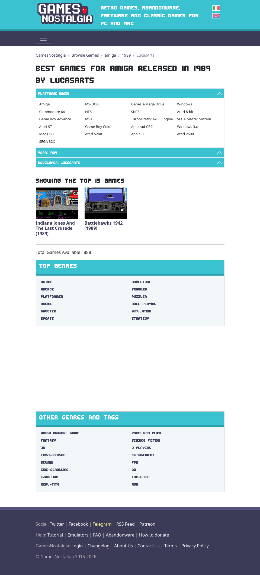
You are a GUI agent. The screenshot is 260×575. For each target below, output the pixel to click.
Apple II (137, 133)
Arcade (47, 289)
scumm (47, 462)
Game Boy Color (98, 126)
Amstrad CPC (142, 126)
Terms (170, 546)
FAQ (97, 535)
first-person (53, 455)
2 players (141, 448)
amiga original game (60, 433)
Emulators (78, 535)
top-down (141, 477)
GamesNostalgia (51, 55)
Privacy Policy (195, 546)
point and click (147, 433)
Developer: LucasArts (59, 163)
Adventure (141, 282)
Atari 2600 (185, 133)
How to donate (154, 535)
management (143, 455)
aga (135, 484)
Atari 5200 (93, 133)
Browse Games (85, 55)
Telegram (102, 524)
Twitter (57, 524)
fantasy (48, 440)
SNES (135, 111)
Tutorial (55, 535)
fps (135, 462)
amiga (110, 55)
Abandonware (120, 535)
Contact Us (148, 546)
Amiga (44, 104)
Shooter (48, 311)
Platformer (52, 297)
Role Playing (144, 304)
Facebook (78, 524)
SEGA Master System (194, 119)
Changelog (99, 546)
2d (134, 470)
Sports (47, 318)
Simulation (141, 311)
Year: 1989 (47, 153)
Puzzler (139, 297)
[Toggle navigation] (43, 38)
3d (43, 448)
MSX (88, 119)
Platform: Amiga (53, 94)
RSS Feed (125, 524)
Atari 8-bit (185, 111)
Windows (184, 104)
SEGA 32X (47, 141)
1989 (126, 55)
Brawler (139, 289)
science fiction (146, 440)
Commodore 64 (52, 111)
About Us (123, 546)
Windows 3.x (187, 126)
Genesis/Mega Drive (148, 104)
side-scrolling (55, 470)
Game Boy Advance (55, 119)
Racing (47, 304)
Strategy (140, 318)
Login (77, 546)
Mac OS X (47, 133)
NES (88, 111)
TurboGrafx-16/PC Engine (152, 119)
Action (47, 282)
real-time (50, 484)
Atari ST (45, 126)
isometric (49, 477)
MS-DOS (92, 104)
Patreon (147, 524)
